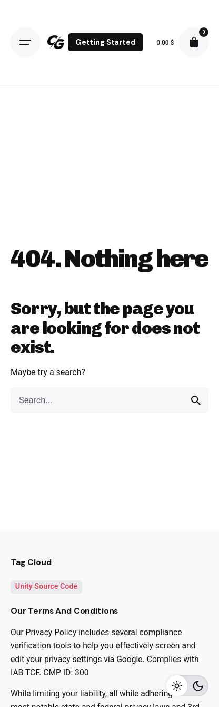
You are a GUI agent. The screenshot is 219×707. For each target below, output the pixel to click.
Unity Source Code (46, 586)
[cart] (193, 42)
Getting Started (105, 42)
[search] (195, 400)
